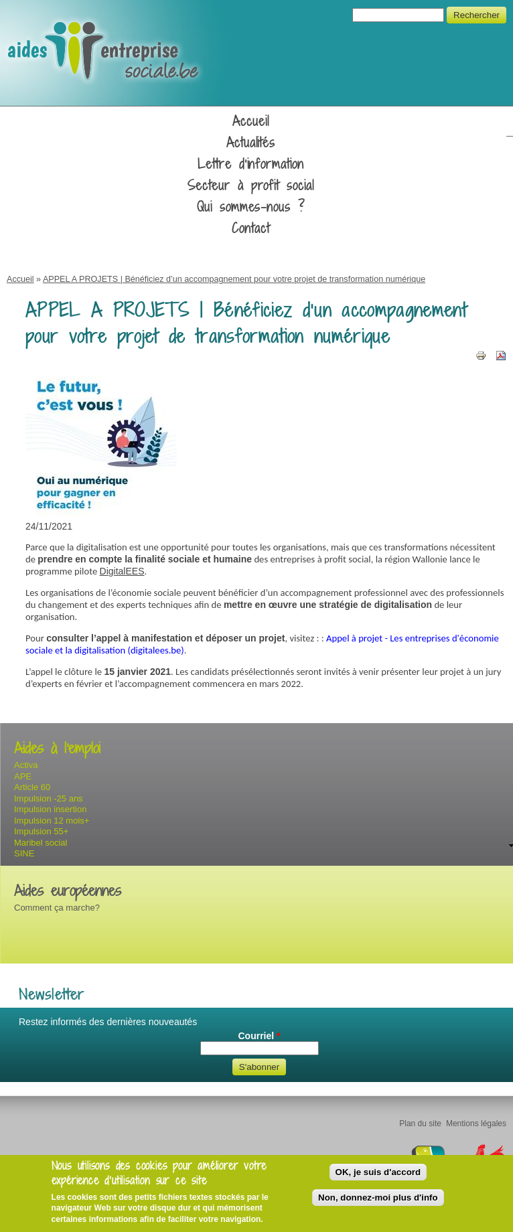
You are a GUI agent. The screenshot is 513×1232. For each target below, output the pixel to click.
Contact (251, 228)
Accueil (250, 121)
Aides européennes (67, 891)
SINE (24, 853)
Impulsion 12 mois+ (51, 821)
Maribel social (40, 843)
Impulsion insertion (50, 809)
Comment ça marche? (57, 908)
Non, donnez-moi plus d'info (378, 1197)
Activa (26, 765)
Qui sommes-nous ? (251, 207)
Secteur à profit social (251, 185)
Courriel (259, 1035)
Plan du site (420, 1123)
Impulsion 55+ (41, 831)
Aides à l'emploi (57, 748)
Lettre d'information (251, 164)
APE (22, 776)
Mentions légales (476, 1123)
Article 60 (32, 787)
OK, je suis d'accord (378, 1172)
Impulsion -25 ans (48, 798)
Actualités (251, 142)
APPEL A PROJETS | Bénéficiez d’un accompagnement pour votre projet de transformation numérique (234, 279)
